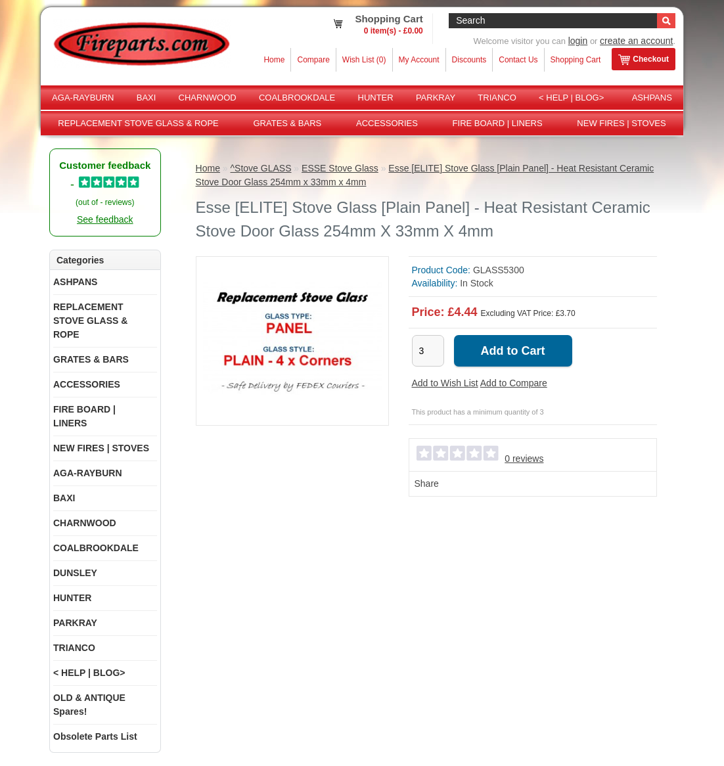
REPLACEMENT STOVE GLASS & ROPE (138, 123)
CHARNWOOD (208, 97)
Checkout (643, 60)
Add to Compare (513, 383)
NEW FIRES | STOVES (621, 123)
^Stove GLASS (261, 168)
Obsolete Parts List (95, 736)
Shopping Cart (576, 59)
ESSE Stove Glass (340, 168)
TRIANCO (497, 97)
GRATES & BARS (287, 123)
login (578, 40)
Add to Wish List (445, 383)
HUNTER (376, 97)
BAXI (146, 97)
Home (273, 59)
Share (427, 483)
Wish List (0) (364, 59)
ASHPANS (652, 97)
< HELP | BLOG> (571, 97)
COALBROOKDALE (297, 97)
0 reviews (524, 458)
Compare (313, 59)
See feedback (105, 219)
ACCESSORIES (387, 123)
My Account (419, 59)
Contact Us (518, 59)
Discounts (469, 59)
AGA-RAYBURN (83, 97)
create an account (636, 40)
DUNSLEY (75, 573)
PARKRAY (435, 97)
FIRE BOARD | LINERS (498, 123)
